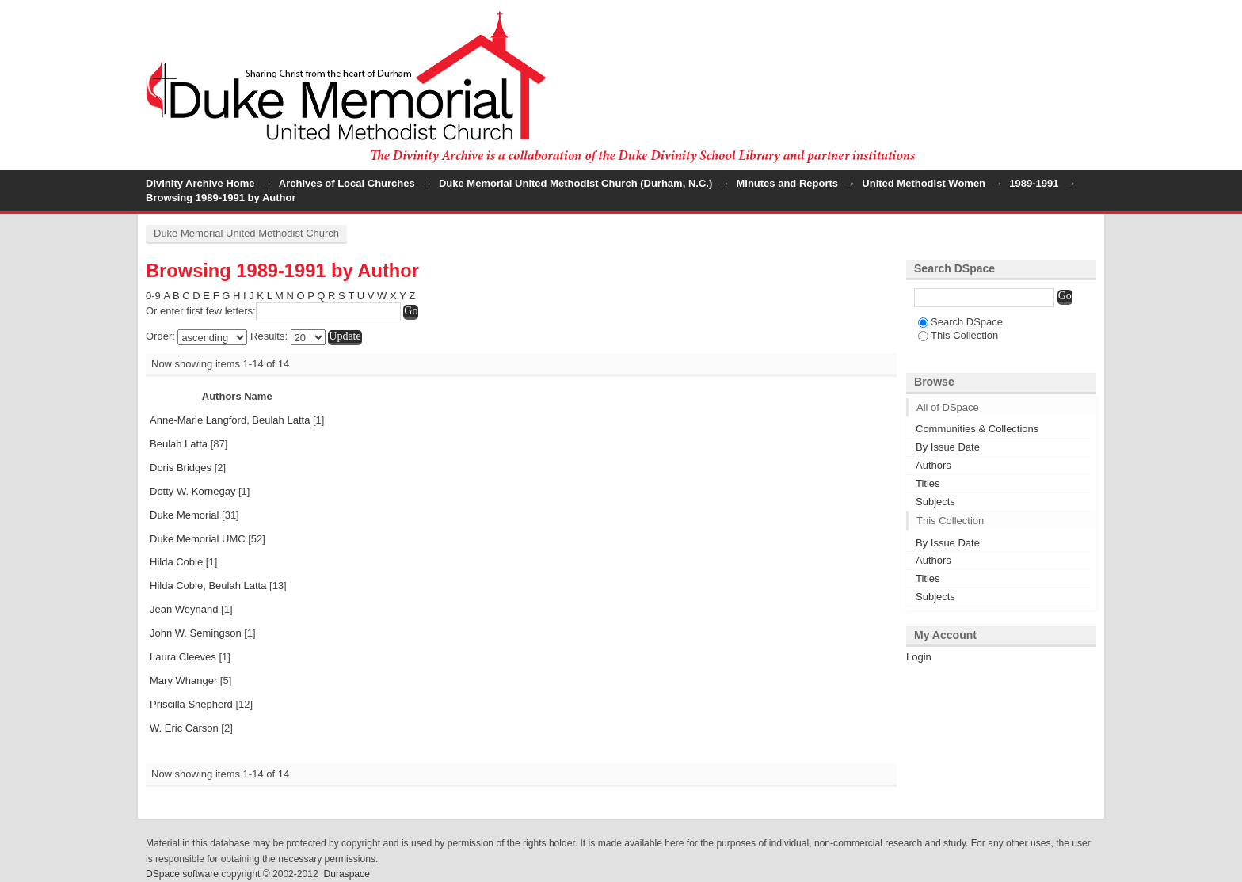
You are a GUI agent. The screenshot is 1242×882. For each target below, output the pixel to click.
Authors (933, 465)
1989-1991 (1033, 183)
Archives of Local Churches (347, 183)
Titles (928, 483)
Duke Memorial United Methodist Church (246, 233)
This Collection (958, 335)
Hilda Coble (176, 562)
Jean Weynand (184, 609)
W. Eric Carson (184, 728)
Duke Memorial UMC (198, 539)
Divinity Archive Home (200, 183)
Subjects (935, 502)
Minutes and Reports (787, 183)
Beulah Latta (179, 444)
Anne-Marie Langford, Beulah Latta (230, 420)
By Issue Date (948, 447)
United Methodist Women (923, 183)
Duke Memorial (184, 515)
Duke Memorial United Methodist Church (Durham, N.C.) (575, 183)
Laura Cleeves (183, 657)
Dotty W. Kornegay (192, 491)
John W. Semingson (196, 633)
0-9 (153, 296)
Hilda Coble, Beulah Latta (208, 585)
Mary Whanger (183, 680)
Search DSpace (960, 322)
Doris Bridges (180, 467)
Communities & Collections (977, 429)
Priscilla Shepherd (191, 704)
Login (1083, 19)
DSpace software (182, 874)
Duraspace (346, 874)
